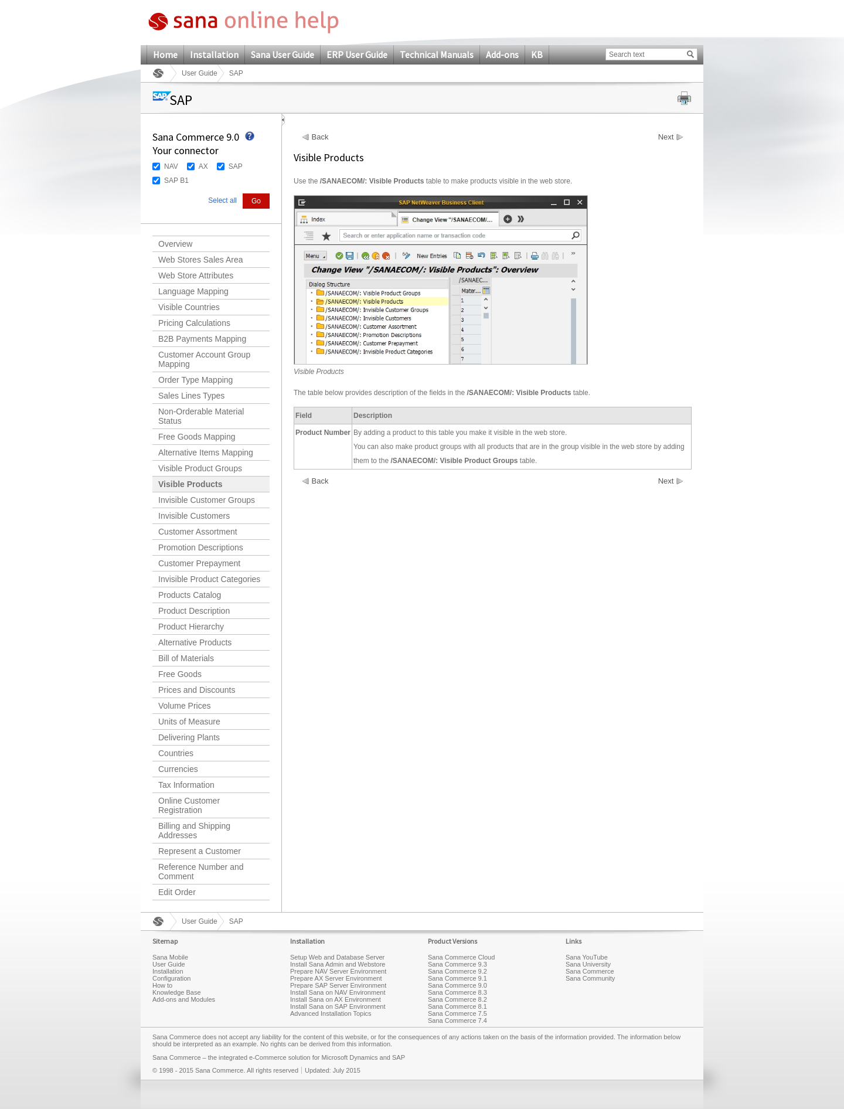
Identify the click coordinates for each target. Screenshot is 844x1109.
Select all (222, 200)
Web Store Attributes (195, 275)
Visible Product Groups (200, 468)
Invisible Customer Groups (206, 500)
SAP (236, 166)
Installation (214, 54)
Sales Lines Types (191, 395)
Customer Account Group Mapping (204, 359)
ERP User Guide (356, 54)
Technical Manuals (437, 54)
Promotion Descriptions (200, 547)
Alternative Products (195, 642)
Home (165, 54)
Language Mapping (193, 291)
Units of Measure (189, 721)
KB (537, 54)
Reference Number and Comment (201, 871)
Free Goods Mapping (197, 436)
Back (320, 137)
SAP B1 (176, 180)
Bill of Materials (186, 658)
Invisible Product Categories (209, 579)
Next (666, 137)
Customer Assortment (197, 531)
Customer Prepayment (199, 563)
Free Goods (180, 674)
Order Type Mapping (195, 380)
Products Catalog (189, 595)
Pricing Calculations (194, 323)
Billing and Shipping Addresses (194, 830)
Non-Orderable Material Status (201, 416)
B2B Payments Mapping (202, 338)
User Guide (199, 73)
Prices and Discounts (197, 690)
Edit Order (177, 892)
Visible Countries (189, 307)
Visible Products (190, 484)
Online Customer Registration (189, 805)
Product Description (194, 610)
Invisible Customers (194, 516)
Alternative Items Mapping (205, 452)
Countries (175, 753)
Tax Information (186, 785)
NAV (171, 166)
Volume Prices (184, 705)
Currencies (178, 769)
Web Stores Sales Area (200, 259)
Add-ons (502, 54)
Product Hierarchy (191, 626)
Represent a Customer (199, 851)
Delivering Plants (189, 737)
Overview (175, 244)
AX (203, 166)
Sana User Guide (282, 54)
